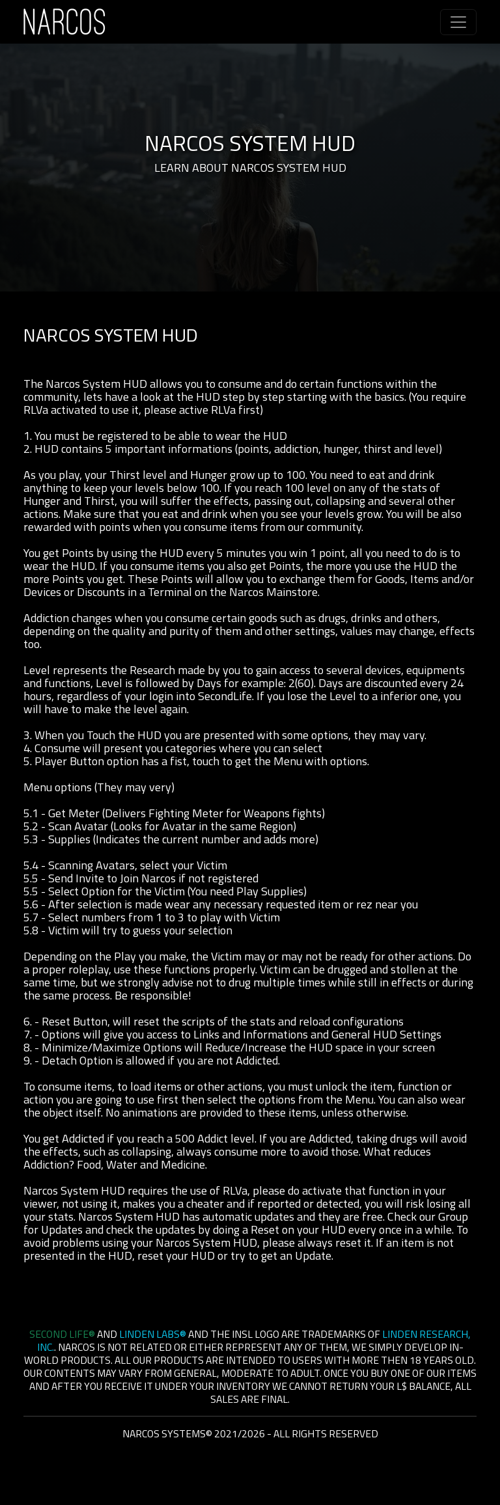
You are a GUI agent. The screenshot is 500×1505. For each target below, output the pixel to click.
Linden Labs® (152, 1334)
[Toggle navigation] (458, 22)
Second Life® (62, 1334)
